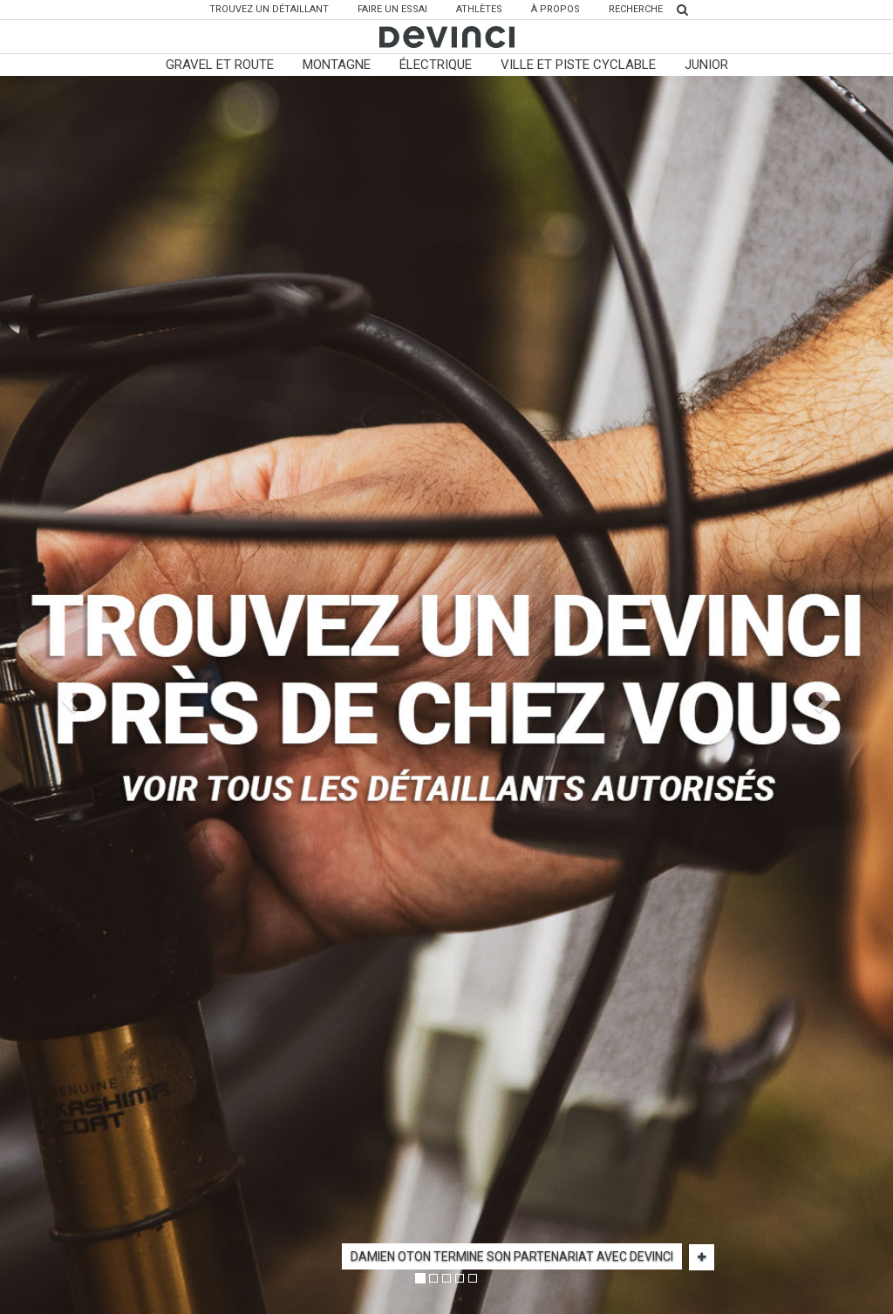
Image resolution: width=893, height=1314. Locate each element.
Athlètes (479, 9)
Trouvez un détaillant (275, 9)
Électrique (435, 64)
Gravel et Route (220, 64)
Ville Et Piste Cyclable (578, 64)
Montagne (337, 64)
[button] (67, 695)
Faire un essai (392, 9)
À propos (555, 9)
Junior (706, 64)
